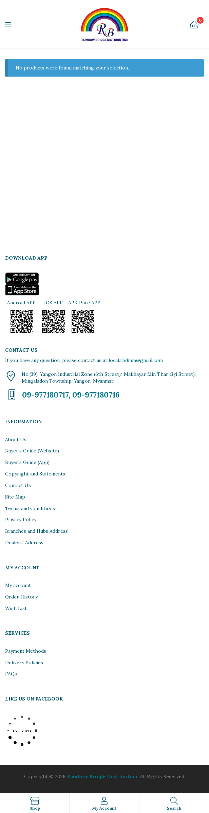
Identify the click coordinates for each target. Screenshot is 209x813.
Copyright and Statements (35, 474)
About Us (15, 439)
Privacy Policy (20, 519)
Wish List (16, 608)
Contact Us (18, 485)
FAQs (11, 674)
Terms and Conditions (30, 508)
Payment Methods (25, 651)
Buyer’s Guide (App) (27, 462)
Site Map (15, 497)
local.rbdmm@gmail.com (136, 360)
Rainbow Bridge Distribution (102, 776)
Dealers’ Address (24, 543)
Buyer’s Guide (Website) (32, 451)
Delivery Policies (24, 662)
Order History (21, 597)
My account (18, 585)
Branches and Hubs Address (36, 531)
